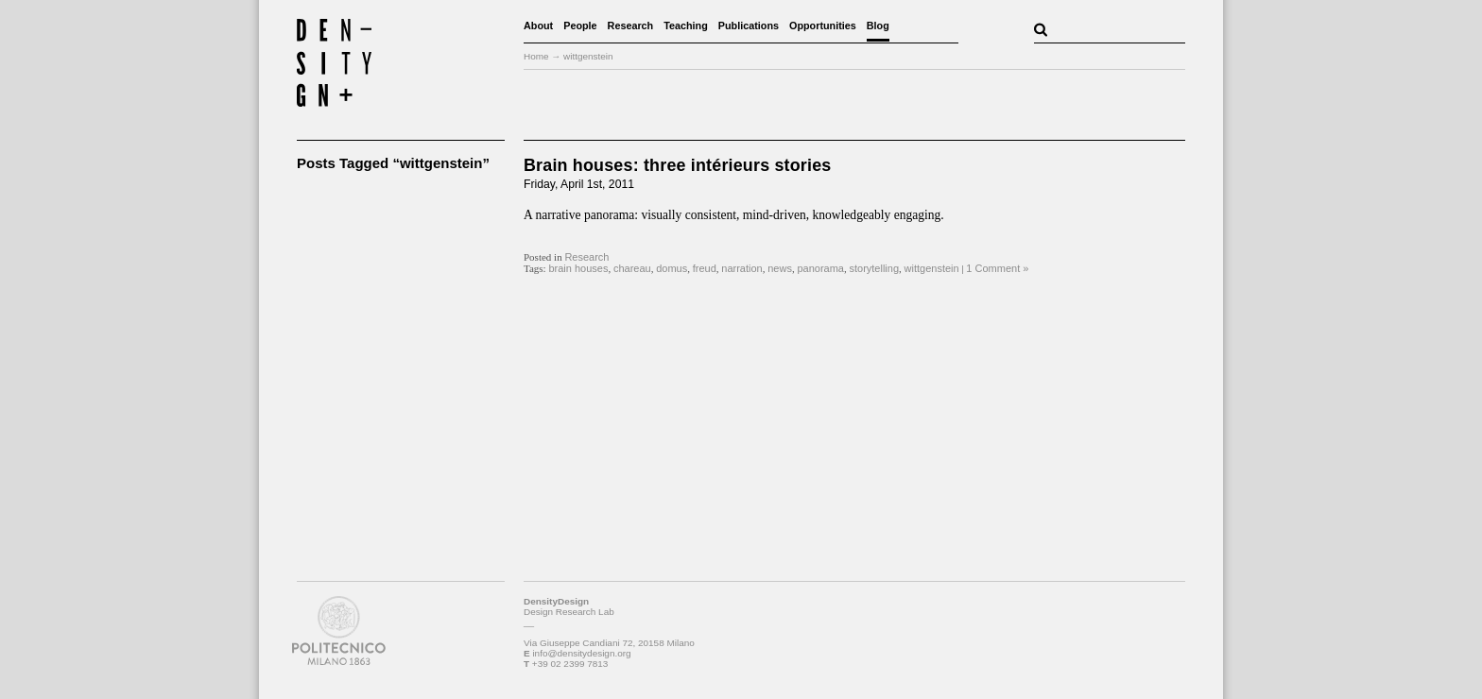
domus (671, 268)
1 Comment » (997, 268)
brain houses (578, 268)
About (538, 25)
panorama (820, 268)
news (779, 268)
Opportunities (822, 25)
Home (536, 56)
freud (704, 268)
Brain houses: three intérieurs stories (677, 165)
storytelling (874, 268)
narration (741, 268)
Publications (748, 25)
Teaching (685, 25)
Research (631, 25)
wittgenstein (932, 268)
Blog (878, 25)
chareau (632, 268)
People (579, 25)
